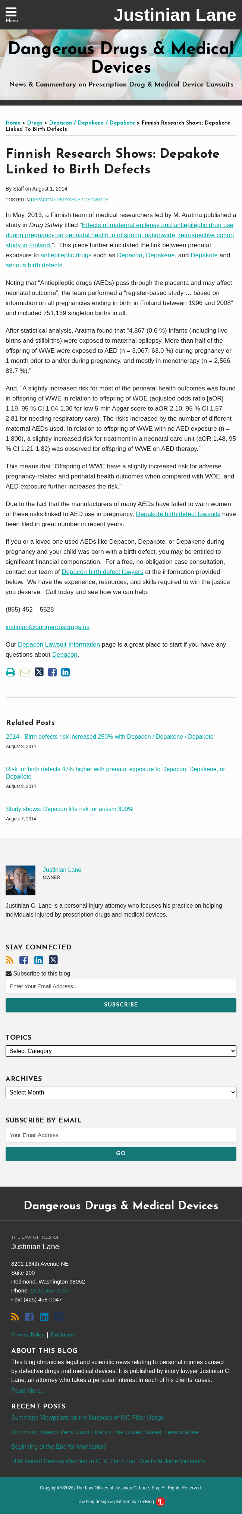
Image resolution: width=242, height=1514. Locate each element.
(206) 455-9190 (50, 1290)
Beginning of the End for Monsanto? (58, 1447)
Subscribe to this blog (38, 973)
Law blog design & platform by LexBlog (120, 1501)
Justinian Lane (175, 15)
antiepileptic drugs (66, 255)
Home (13, 123)
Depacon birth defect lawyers (102, 571)
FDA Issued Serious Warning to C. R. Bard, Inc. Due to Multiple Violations (108, 1461)
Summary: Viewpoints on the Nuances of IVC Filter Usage (87, 1417)
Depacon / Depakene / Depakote (92, 123)
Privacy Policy (27, 1335)
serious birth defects (34, 265)
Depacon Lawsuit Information (59, 644)
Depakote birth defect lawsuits (178, 514)
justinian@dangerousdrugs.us (47, 627)
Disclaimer (63, 1335)
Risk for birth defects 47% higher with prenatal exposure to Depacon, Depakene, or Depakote (115, 773)
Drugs (35, 123)
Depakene (160, 255)
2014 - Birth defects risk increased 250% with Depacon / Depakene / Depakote (110, 737)
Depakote (204, 255)
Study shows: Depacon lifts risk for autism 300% (69, 809)
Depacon (129, 255)
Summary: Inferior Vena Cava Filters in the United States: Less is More (104, 1432)
